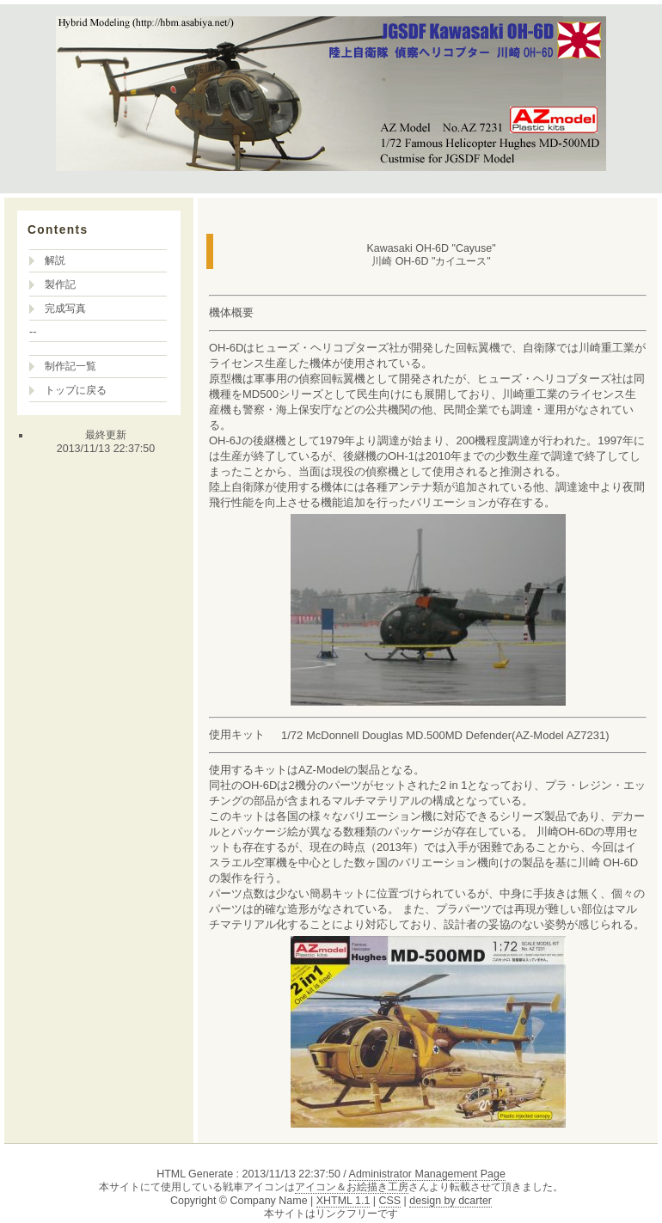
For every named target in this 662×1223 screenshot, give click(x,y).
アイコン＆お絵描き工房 (351, 1187)
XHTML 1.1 (343, 1201)
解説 (55, 260)
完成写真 (65, 309)
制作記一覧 (70, 366)
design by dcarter (450, 1201)
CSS (390, 1201)
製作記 (60, 284)
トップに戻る (76, 390)
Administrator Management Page (427, 1174)
